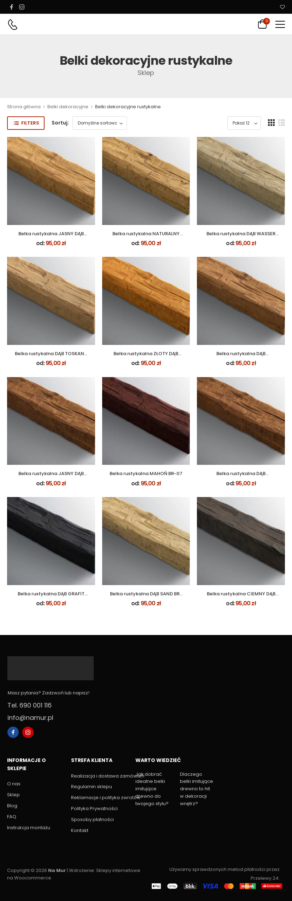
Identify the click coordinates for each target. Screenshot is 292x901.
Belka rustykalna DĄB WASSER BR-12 (240, 236)
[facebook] (11, 6)
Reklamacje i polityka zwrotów (99, 797)
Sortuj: (60, 122)
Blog (12, 805)
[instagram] (21, 6)
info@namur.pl (30, 717)
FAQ (11, 816)
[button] (280, 24)
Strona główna (24, 106)
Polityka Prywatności (94, 808)
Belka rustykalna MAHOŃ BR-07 (146, 473)
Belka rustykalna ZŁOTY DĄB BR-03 (145, 356)
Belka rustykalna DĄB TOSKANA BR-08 (51, 356)
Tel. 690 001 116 (29, 705)
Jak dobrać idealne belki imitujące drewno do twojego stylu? (152, 789)
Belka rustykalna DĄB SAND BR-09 (146, 596)
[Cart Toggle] (262, 24)
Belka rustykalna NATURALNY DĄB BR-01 (146, 236)
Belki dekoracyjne (67, 106)
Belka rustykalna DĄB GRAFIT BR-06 (51, 596)
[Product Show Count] (244, 123)
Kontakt (79, 830)
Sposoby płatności (92, 819)
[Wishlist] (282, 7)
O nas (14, 783)
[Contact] (12, 24)
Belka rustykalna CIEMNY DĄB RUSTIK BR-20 (241, 596)
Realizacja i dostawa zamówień (99, 776)
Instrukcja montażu (28, 827)
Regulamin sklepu (91, 786)
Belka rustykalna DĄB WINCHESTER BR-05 (240, 356)
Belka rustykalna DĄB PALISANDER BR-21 (240, 476)
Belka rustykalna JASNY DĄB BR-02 (51, 236)
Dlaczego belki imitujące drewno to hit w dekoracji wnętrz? (196, 789)
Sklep (13, 794)
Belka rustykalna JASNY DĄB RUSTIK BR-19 (51, 476)
